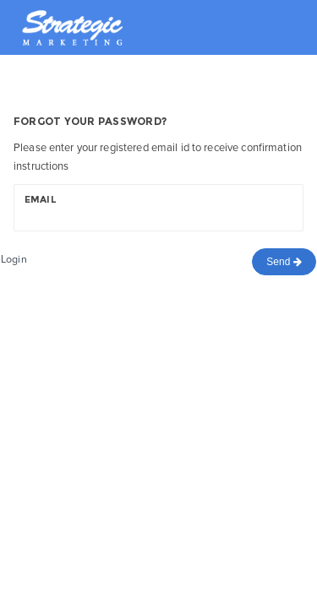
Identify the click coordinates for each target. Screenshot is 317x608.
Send (284, 262)
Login (14, 259)
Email (41, 199)
